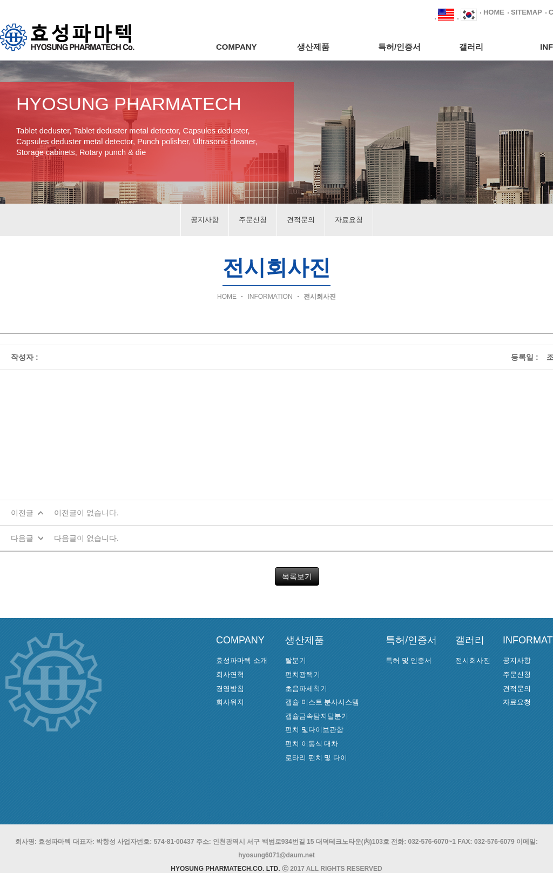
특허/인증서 (399, 46)
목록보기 (297, 576)
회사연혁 (230, 674)
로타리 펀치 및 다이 (316, 758)
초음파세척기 (306, 688)
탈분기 (295, 660)
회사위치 (230, 702)
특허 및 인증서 (408, 660)
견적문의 (301, 220)
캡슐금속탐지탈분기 (316, 716)
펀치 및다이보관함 (314, 730)
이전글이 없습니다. (86, 512)
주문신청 (253, 220)
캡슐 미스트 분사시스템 (322, 702)
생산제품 (313, 46)
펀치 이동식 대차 (311, 744)
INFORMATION (269, 296)
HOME (493, 12)
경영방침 (230, 688)
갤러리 (471, 46)
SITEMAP (526, 12)
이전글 (22, 512)
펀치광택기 (302, 674)
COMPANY (236, 46)
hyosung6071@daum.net (276, 855)
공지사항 (205, 220)
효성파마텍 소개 (241, 660)
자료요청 (349, 220)
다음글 (22, 538)
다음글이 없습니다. (86, 538)
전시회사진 (320, 296)
